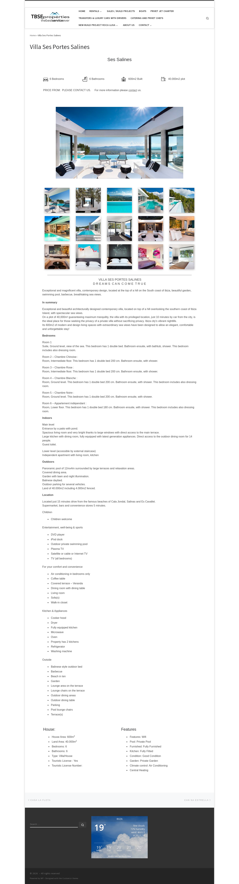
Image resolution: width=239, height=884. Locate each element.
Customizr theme (70, 878)
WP (42, 878)
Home (33, 35)
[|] (50, 17)
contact (132, 90)
